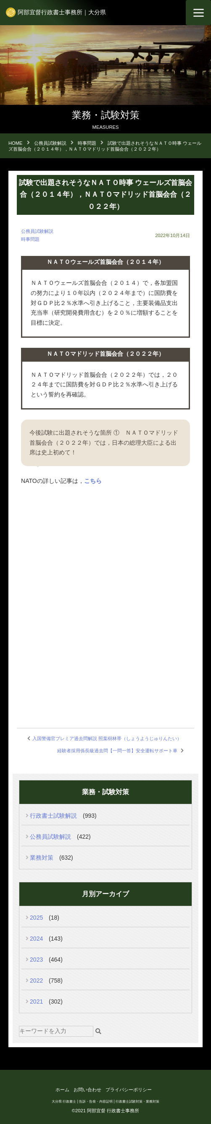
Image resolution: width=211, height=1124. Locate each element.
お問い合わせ (87, 1089)
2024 (36, 938)
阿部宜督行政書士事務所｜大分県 (62, 12)
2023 (36, 959)
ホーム (62, 1089)
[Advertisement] (105, 665)
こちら (93, 480)
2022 (36, 980)
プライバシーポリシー (129, 1089)
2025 (36, 917)
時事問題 (30, 239)
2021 (36, 1001)
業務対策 (41, 857)
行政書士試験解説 (53, 815)
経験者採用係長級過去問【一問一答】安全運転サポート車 (117, 750)
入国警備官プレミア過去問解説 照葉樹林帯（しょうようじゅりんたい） (107, 738)
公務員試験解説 (37, 231)
